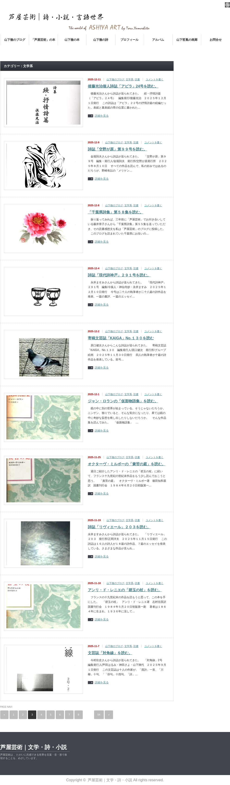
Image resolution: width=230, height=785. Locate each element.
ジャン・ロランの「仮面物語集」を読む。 (123, 401)
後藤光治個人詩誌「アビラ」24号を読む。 (123, 86)
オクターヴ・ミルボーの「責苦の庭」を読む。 (127, 464)
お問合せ (216, 39)
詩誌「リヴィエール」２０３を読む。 (119, 527)
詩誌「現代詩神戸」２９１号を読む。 (119, 275)
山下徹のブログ (14, 39)
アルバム (158, 39)
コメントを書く (154, 79)
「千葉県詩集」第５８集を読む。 (115, 212)
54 (99, 714)
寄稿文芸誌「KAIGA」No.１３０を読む (121, 338)
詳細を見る (102, 115)
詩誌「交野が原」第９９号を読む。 (117, 149)
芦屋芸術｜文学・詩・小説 (33, 747)
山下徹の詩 (100, 39)
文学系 (129, 79)
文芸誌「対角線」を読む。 (110, 653)
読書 (137, 79)
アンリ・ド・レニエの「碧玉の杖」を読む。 (125, 590)
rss (227, 4)
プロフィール (129, 39)
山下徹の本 (72, 39)
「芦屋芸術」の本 (43, 39)
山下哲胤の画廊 (186, 39)
